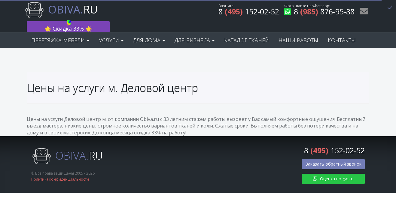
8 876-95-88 (319, 12)
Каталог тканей (246, 30)
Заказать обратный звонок (333, 154)
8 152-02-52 (248, 12)
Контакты (342, 30)
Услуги (111, 30)
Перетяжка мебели (60, 30)
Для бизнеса (195, 30)
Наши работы (298, 30)
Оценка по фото (333, 169)
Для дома (149, 30)
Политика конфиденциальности (60, 169)
